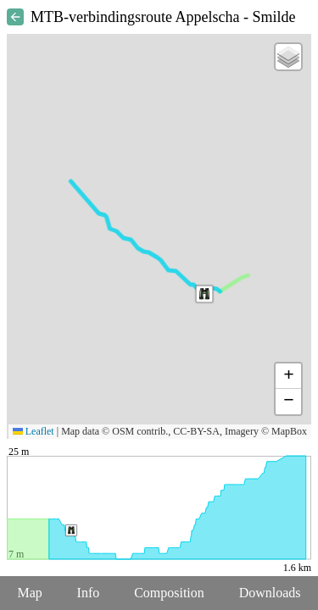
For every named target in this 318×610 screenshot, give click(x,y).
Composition (169, 592)
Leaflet (33, 431)
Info (88, 592)
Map (29, 592)
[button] (204, 294)
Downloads (270, 592)
